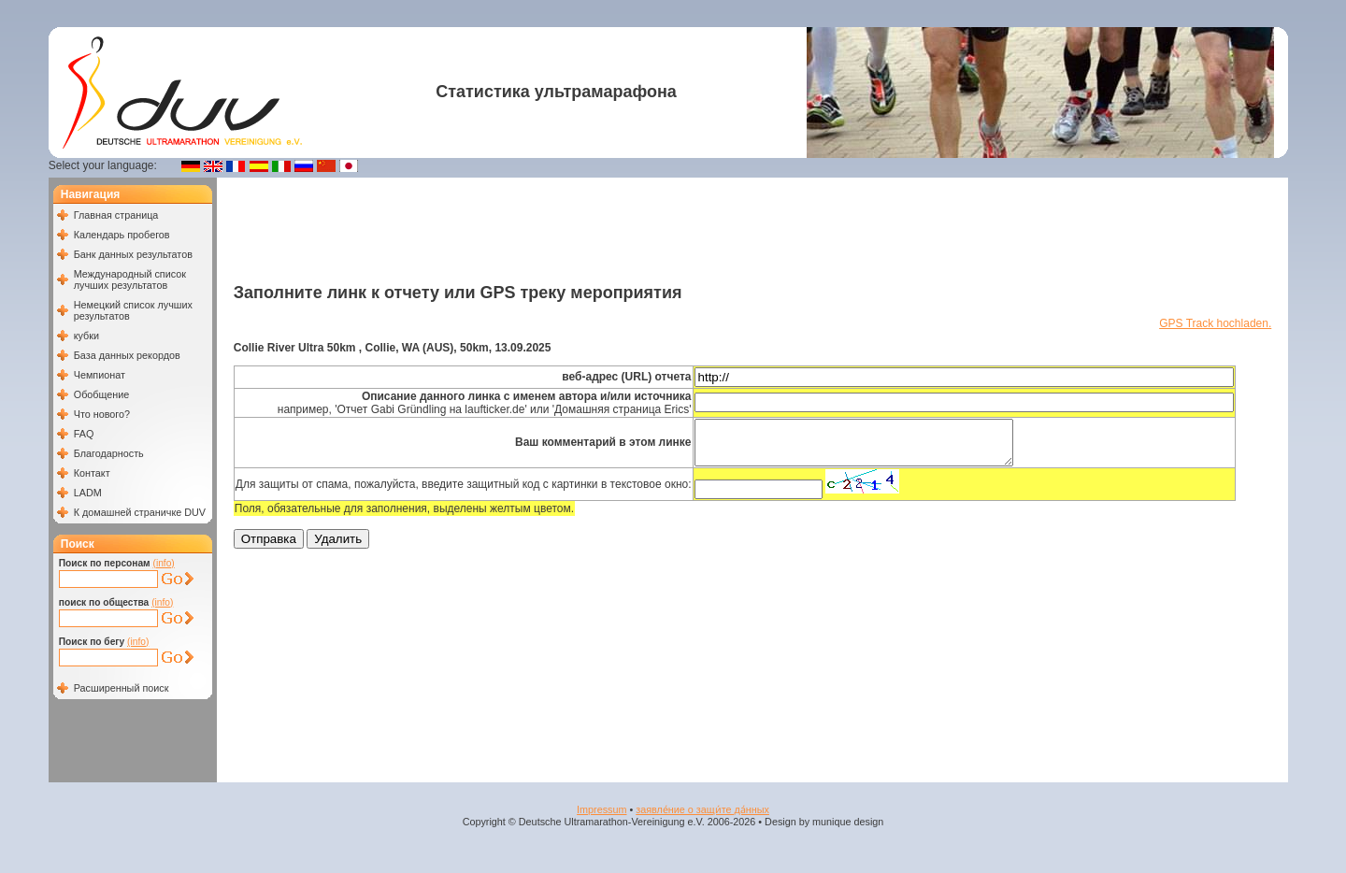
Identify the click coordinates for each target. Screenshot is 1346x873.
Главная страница (116, 215)
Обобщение (102, 394)
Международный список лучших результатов (130, 279)
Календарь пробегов (122, 234)
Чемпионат (99, 374)
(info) (164, 563)
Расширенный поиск (121, 688)
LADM (88, 492)
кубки (86, 335)
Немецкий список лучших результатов (133, 310)
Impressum (601, 809)
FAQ (84, 433)
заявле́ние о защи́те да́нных (702, 809)
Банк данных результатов (133, 254)
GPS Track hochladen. (1215, 323)
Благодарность (109, 453)
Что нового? (102, 414)
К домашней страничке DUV (140, 512)
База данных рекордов (127, 355)
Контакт (92, 473)
